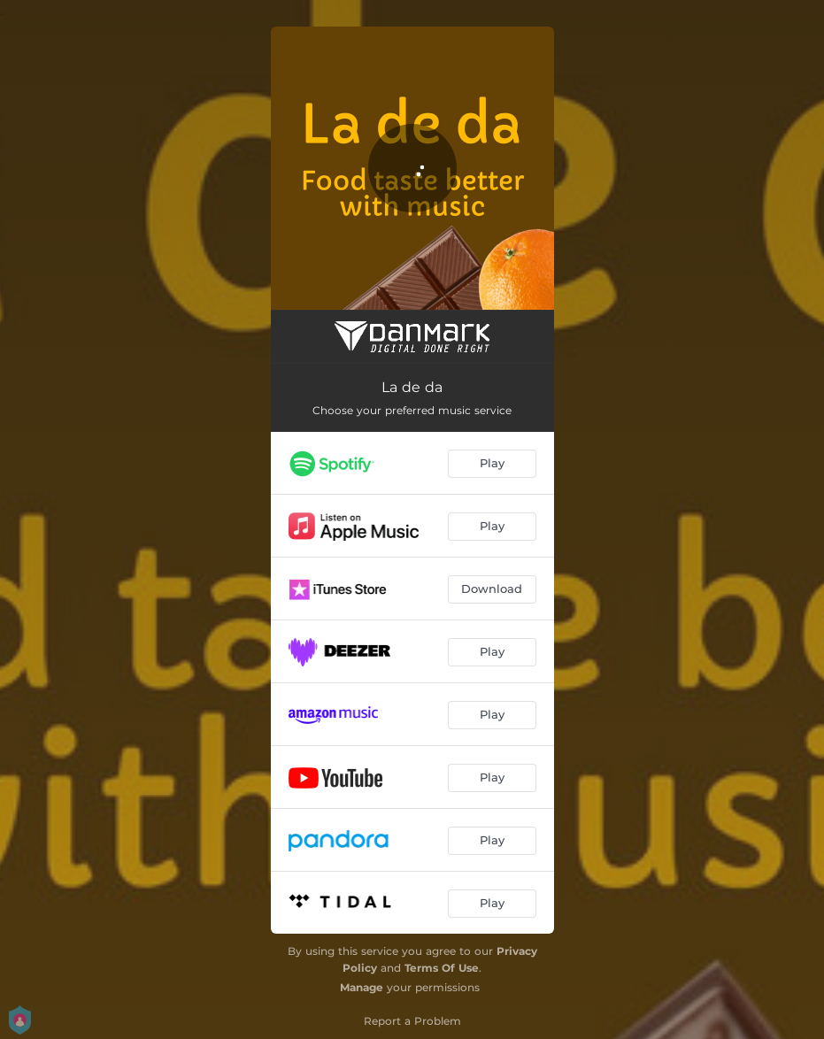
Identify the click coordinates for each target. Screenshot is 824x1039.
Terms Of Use (441, 967)
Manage (361, 987)
